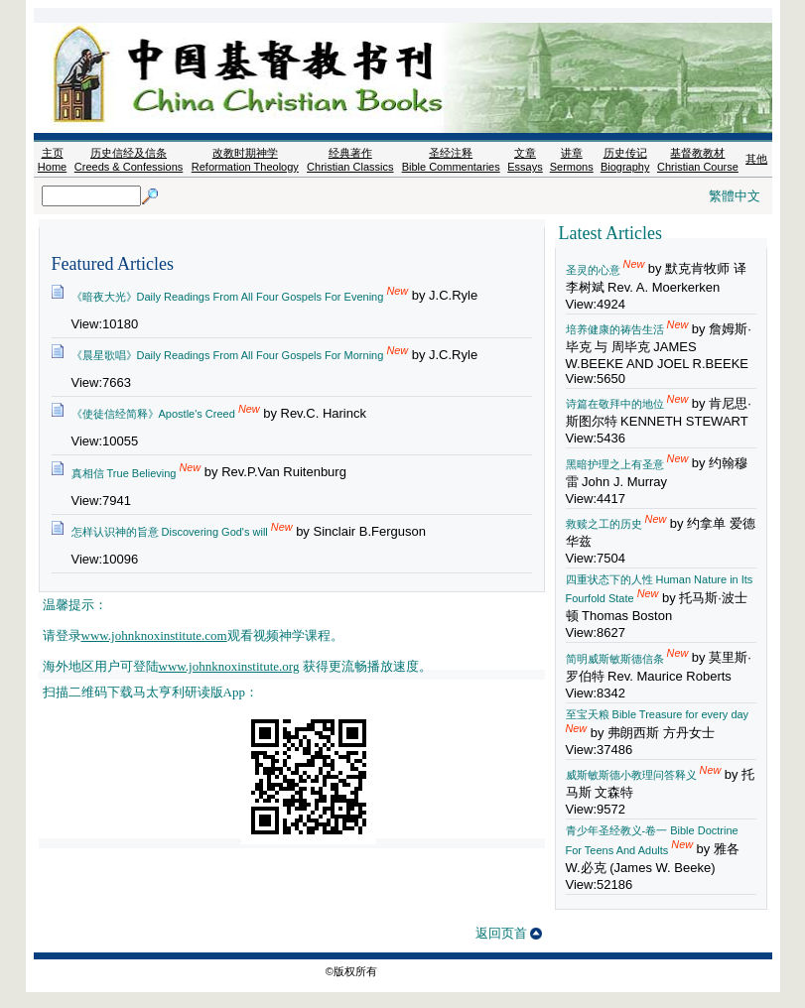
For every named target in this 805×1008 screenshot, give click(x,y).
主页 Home (52, 160)
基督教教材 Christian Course (697, 160)
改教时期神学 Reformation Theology (245, 160)
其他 (756, 159)
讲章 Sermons (572, 160)
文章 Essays (524, 160)
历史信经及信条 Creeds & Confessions (128, 160)
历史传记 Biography (625, 160)
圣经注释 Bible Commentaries (451, 160)
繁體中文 (734, 196)
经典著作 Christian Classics (350, 160)
